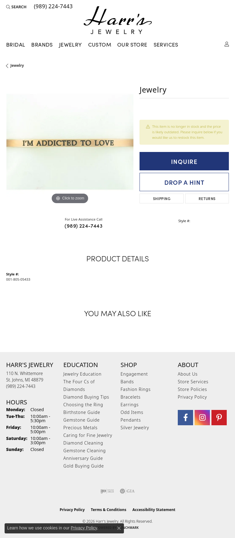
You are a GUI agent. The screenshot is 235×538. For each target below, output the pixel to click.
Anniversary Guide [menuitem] (83, 458)
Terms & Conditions (108, 509)
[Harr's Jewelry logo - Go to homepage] (117, 20)
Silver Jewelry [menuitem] (135, 427)
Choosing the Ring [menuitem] (83, 404)
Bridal (15, 44)
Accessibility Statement (153, 509)
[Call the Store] (20, 386)
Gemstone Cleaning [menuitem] (84, 450)
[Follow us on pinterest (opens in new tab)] (219, 417)
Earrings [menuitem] (130, 404)
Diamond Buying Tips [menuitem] (86, 397)
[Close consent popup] (119, 528)
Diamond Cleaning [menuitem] (83, 443)
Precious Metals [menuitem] (80, 427)
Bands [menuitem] (127, 382)
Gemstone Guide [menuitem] (81, 420)
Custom (99, 44)
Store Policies (192, 389)
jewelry (17, 65)
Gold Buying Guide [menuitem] (83, 466)
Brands (42, 44)
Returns (207, 198)
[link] (53, 7)
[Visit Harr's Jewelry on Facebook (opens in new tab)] (185, 417)
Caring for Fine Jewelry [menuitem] (87, 435)
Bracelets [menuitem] (130, 397)
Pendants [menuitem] (131, 420)
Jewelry (70, 44)
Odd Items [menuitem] (132, 412)
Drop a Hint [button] (184, 182)
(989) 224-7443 (84, 225)
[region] (69, 142)
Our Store (132, 44)
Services (166, 44)
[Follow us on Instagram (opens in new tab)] (202, 417)
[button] (16, 7)
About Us (188, 374)
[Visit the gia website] (127, 491)
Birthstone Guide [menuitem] (81, 412)
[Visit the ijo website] (107, 491)
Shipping (161, 198)
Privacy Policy (192, 397)
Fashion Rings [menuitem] (136, 389)
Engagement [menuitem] (134, 374)
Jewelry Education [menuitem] (82, 374)
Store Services (193, 382)
